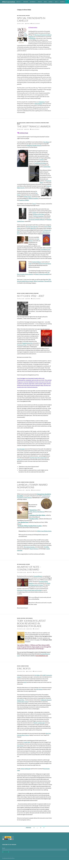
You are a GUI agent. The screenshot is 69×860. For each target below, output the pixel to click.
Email (4, 848)
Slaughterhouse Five (27, 343)
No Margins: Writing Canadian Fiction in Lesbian (30, 525)
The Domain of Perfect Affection (36, 219)
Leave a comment (36, 23)
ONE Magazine (38, 103)
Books (45, 1)
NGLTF (35, 722)
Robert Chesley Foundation (42, 274)
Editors (28, 23)
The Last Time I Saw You (32, 226)
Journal (50, 1)
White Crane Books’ (39, 281)
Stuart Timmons (34, 548)
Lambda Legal (41, 722)
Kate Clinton (20, 745)
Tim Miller (46, 547)
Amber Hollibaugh (25, 768)
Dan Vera (23, 618)
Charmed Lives (48, 281)
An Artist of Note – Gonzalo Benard (29, 568)
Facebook (62, 1)
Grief (29, 263)
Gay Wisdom (32, 1)
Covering (41, 159)
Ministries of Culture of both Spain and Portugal (29, 590)
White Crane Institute (8, 2)
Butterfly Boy (46, 166)
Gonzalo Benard (38, 576)
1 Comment (36, 628)
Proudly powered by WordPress (8, 858)
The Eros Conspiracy (38, 216)
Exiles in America (45, 233)
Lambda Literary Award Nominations (32, 486)
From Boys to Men (33, 518)
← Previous (28, 827)
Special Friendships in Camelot (31, 19)
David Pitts (33, 38)
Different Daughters (33, 198)
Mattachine (42, 101)
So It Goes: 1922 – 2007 (30, 295)
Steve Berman (40, 511)
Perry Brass (46, 142)
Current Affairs (30, 122)
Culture (23, 293)
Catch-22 (19, 459)
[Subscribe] (5, 852)
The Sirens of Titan (21, 345)
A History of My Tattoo (39, 214)
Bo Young (19, 15)
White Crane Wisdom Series (44, 531)
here (25, 682)
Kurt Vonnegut (21, 449)
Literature (43, 122)
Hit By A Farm (27, 196)
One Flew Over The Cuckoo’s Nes (38, 457)
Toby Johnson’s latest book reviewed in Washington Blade (31, 623)
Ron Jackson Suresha (29, 547)
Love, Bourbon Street (23, 522)
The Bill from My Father (40, 163)
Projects (40, 1)
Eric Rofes (23, 668)
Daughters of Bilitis (24, 200)
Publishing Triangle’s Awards (34, 145)
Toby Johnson (33, 511)
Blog (56, 1)
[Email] (34, 850)
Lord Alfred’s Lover (45, 249)
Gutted (34, 212)
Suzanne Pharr (20, 700)
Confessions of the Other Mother (37, 515)
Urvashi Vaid (26, 742)
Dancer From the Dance (45, 263)
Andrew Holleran (36, 262)
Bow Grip (33, 228)
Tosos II (34, 203)
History (28, 15)
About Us (18, 1)
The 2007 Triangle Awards (33, 126)
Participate (25, 1)
